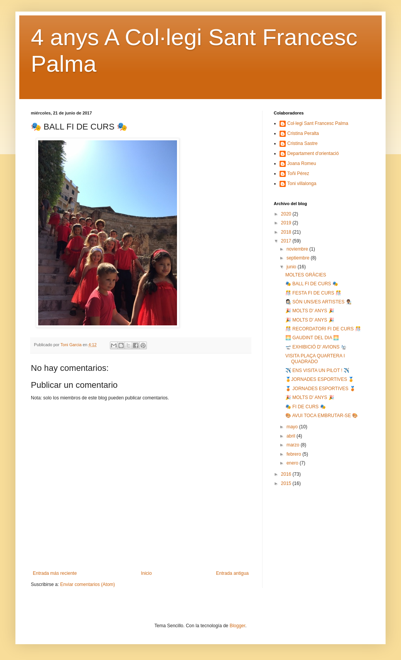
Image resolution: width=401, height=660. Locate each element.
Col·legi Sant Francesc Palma (317, 123)
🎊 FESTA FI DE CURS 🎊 (313, 293)
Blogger (237, 625)
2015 (287, 483)
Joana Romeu (301, 163)
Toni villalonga (301, 183)
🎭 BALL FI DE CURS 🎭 (311, 283)
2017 (287, 241)
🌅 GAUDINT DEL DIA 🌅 (312, 337)
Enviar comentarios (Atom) (87, 584)
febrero (294, 454)
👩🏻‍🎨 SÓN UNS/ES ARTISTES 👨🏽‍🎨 (318, 302)
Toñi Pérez (298, 173)
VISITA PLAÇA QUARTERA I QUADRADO (315, 358)
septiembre (298, 258)
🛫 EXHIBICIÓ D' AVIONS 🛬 (316, 347)
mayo (292, 426)
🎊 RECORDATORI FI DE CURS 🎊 (323, 329)
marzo (293, 445)
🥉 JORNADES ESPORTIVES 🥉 (320, 388)
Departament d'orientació (313, 153)
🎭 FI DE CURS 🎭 (305, 406)
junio (292, 266)
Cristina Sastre (302, 143)
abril (291, 436)
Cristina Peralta (303, 133)
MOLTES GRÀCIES (305, 275)
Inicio (146, 573)
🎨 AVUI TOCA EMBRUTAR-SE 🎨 (321, 415)
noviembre (297, 249)
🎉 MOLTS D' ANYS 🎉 (309, 310)
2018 (287, 232)
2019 (287, 223)
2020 (287, 214)
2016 (287, 474)
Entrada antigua (232, 573)
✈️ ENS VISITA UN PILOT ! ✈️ (317, 370)
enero (293, 463)
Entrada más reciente (55, 573)
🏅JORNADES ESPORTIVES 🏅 (319, 379)
